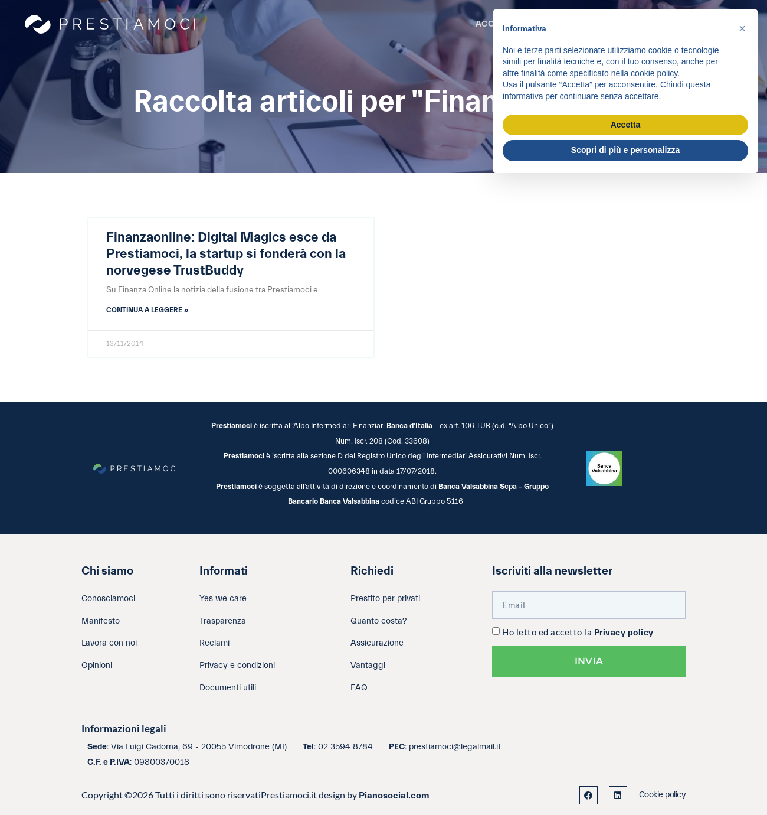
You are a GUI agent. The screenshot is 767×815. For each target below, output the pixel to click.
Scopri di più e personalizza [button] (625, 150)
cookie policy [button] (654, 73)
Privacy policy (624, 633)
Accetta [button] (626, 124)
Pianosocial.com (394, 795)
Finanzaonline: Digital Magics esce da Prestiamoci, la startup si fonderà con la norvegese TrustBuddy (226, 254)
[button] (742, 28)
